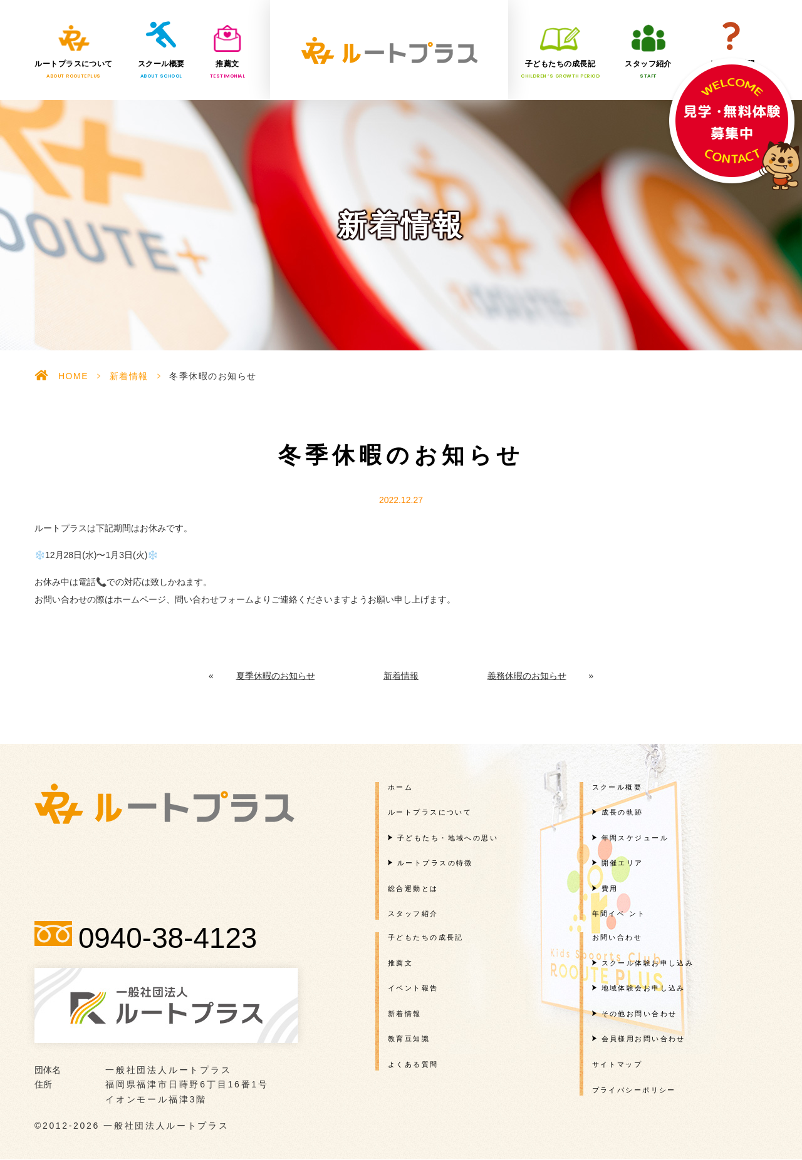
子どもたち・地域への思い (447, 838)
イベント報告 (413, 988)
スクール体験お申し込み (648, 963)
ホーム (400, 786)
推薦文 (227, 69)
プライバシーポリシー (634, 1090)
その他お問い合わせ (639, 1013)
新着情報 (129, 376)
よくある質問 (731, 69)
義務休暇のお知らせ (526, 676)
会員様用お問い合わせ (643, 1038)
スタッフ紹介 (648, 69)
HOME (73, 376)
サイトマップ (617, 1064)
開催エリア (622, 863)
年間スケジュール (635, 838)
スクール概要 (161, 69)
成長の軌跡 (622, 812)
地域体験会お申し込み (643, 988)
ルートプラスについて (73, 69)
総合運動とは (413, 888)
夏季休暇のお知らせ (275, 676)
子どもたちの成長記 (560, 69)
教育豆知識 (409, 1038)
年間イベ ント (619, 913)
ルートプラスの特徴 (435, 863)
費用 (610, 888)
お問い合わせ (617, 937)
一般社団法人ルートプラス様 (389, 50)
